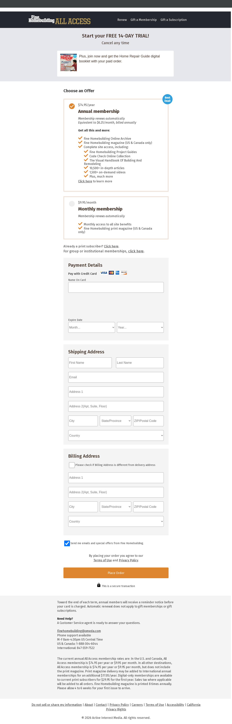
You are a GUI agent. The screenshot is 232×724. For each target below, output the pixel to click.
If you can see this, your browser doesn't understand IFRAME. (85, 307)
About (89, 705)
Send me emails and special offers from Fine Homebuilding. (107, 543)
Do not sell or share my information (57, 705)
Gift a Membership (144, 20)
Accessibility (175, 705)
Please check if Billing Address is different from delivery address (115, 465)
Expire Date (75, 320)
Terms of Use (102, 560)
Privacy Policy (128, 560)
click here (136, 251)
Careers (137, 705)
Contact (101, 705)
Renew (122, 20)
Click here (85, 181)
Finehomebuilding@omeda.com (79, 631)
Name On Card (77, 280)
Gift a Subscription (174, 20)
